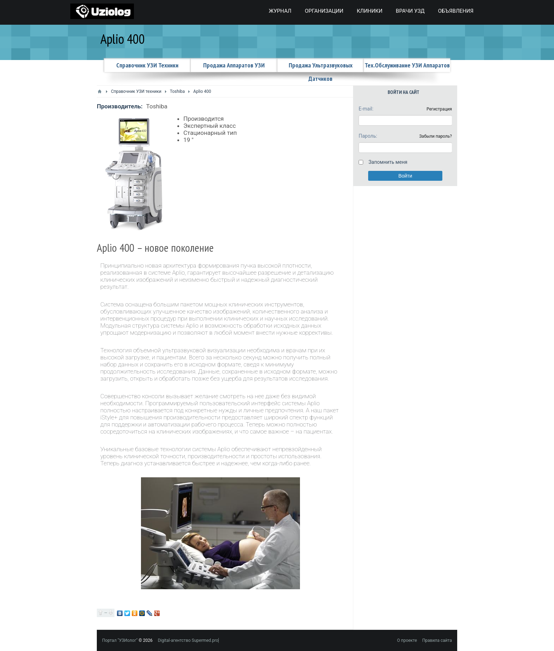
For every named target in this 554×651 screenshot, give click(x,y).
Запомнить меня (388, 162)
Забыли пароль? (435, 136)
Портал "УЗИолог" (119, 640)
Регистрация (439, 109)
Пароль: (368, 136)
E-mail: (366, 109)
